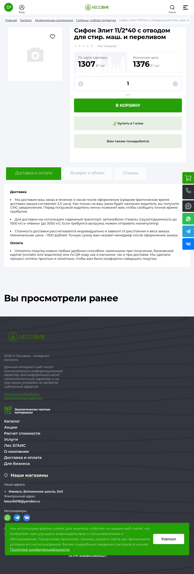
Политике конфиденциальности (39, 549)
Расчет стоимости (22, 433)
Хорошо (168, 539)
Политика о (13, 394)
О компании (16, 451)
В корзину (128, 105)
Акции (10, 427)
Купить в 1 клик (128, 123)
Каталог (12, 421)
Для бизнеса (17, 463)
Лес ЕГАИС (15, 445)
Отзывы (130, 173)
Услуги (11, 439)
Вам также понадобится (128, 141)
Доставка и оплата (33, 173)
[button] (8, 7)
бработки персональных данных (23, 396)
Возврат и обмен (87, 173)
